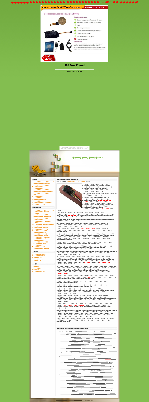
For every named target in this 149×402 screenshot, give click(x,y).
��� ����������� (41, 185)
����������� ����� (92, 252)
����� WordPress (39, 271)
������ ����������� (43, 191)
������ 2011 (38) (39, 255)
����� (36, 266)
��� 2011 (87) (38, 260)
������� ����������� (44, 189)
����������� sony (87, 157)
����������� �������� (82, 251)
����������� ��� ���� (44, 181)
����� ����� (39, 204)
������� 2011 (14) (40, 254)
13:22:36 (73, 375)
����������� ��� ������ (75, 181)
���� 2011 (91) (38, 257)
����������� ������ (43, 202)
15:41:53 (74, 331)
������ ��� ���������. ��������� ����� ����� (44, 211)
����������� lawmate (42, 183)
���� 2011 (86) (38, 259)
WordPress (36, 269)
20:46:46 (74, 356)
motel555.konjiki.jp (89, 400)
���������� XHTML (41, 268)
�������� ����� (41, 227)
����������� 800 (41, 229)
